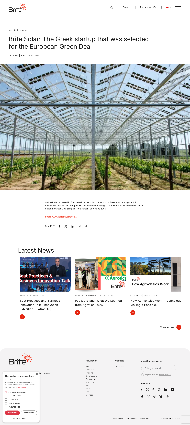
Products (90, 369)
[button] (21, 418)
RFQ (87, 385)
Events (24, 295)
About (88, 366)
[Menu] (178, 7)
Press (24, 55)
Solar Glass (119, 366)
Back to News (18, 30)
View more (170, 327)
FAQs (88, 392)
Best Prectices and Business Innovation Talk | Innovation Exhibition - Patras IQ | (40, 305)
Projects (89, 373)
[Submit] (170, 368)
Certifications (91, 376)
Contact (127, 7)
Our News (14, 55)
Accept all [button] (12, 413)
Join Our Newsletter (152, 361)
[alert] (21, 397)
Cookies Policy (144, 418)
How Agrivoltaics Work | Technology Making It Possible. (155, 303)
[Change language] (168, 7)
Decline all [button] (29, 413)
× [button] (37, 374)
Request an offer (148, 7)
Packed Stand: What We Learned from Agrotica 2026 (98, 303)
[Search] (111, 7)
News (88, 388)
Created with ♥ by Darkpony (170, 418)
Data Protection (131, 418)
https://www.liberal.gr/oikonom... (61, 217)
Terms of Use (165, 374)
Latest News (36, 250)
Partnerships (91, 379)
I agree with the (156, 374)
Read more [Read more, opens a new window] (22, 387)
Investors (90, 382)
